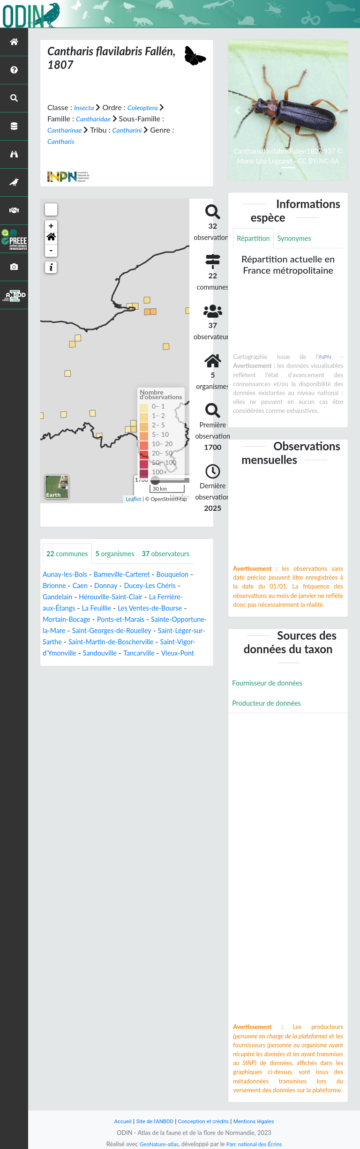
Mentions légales (260, 1121)
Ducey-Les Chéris (159, 586)
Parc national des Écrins (256, 1144)
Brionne (55, 586)
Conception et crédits (204, 1121)
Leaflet (133, 499)
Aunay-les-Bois (67, 574)
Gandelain (59, 597)
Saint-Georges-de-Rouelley (158, 631)
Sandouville (191, 653)
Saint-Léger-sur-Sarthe (80, 642)
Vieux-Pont (106, 664)
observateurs (177, 553)
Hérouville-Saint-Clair (117, 597)
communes (69, 553)
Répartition (255, 238)
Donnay (112, 586)
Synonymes (300, 238)
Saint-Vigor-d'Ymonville (127, 653)
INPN (324, 358)
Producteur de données (270, 705)
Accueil (115, 1121)
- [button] (51, 250)
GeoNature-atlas (155, 1144)
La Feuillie (101, 608)
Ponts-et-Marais (129, 619)
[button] (51, 238)
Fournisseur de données (271, 684)
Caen (83, 586)
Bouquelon (185, 574)
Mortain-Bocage (69, 619)
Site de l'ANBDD (151, 1121)
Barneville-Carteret (130, 574)
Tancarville (64, 664)
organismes (121, 553)
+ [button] (51, 225)
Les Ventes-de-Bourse (160, 608)
